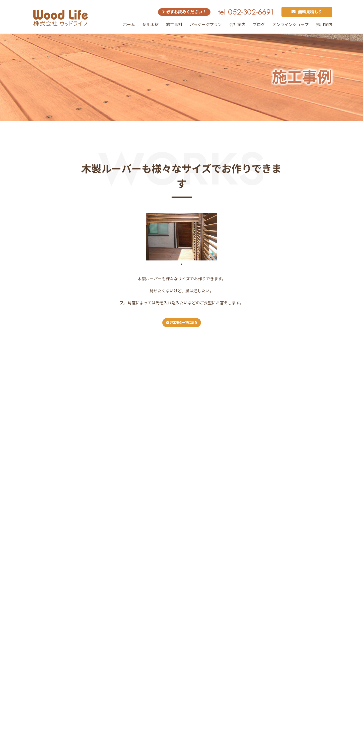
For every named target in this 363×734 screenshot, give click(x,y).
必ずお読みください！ (184, 12)
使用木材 (150, 25)
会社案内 (237, 25)
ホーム (129, 25)
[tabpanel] (181, 236)
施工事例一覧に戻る (181, 322)
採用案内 (324, 25)
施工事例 (174, 25)
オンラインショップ (290, 25)
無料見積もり (307, 12)
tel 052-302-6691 (246, 12)
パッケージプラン (206, 25)
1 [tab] (181, 264)
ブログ (259, 25)
